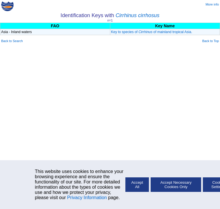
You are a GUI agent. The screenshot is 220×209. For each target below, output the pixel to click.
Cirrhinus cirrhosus (137, 15)
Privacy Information (87, 197)
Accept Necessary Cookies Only (176, 184)
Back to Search (12, 41)
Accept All (137, 184)
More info (212, 4)
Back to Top (210, 41)
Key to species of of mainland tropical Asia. (151, 32)
